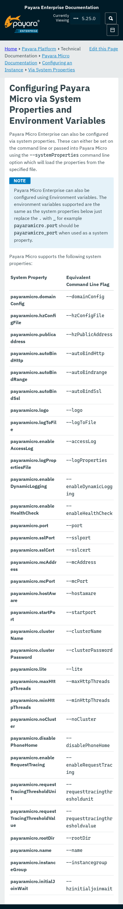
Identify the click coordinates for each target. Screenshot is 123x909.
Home (11, 49)
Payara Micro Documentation (37, 59)
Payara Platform (39, 49)
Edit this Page (103, 49)
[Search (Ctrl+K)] (111, 18)
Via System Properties (51, 70)
